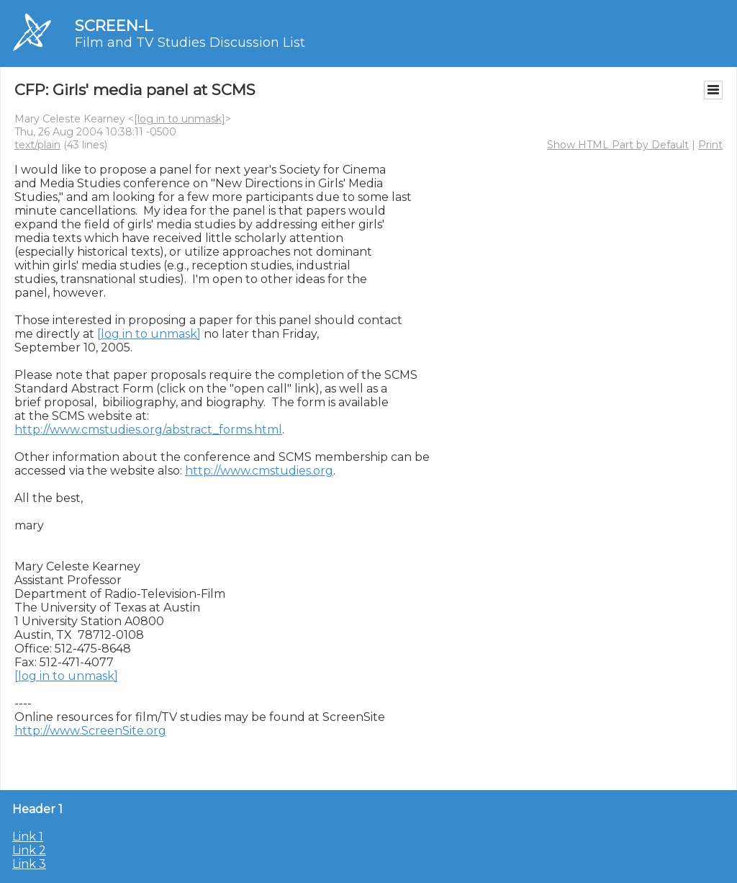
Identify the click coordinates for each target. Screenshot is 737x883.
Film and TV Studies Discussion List (190, 42)
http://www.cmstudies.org (259, 471)
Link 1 (27, 836)
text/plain (37, 144)
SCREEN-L (114, 26)
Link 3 (29, 864)
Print (710, 144)
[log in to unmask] (179, 118)
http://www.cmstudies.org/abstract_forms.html (148, 429)
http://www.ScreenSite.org (90, 731)
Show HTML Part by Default (618, 144)
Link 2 (29, 850)
